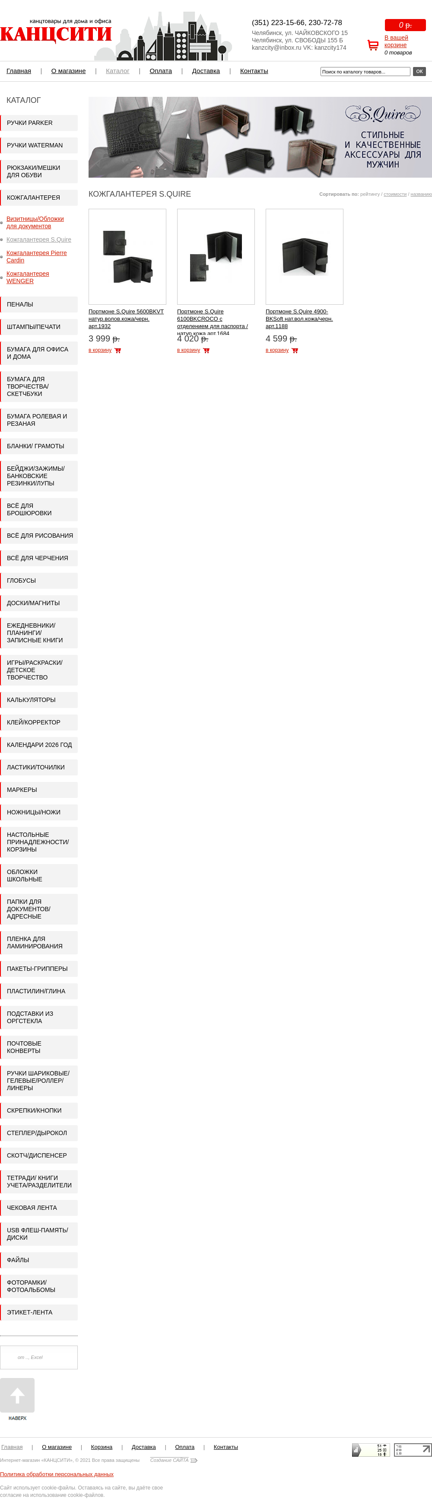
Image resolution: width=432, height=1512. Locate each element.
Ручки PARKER (30, 122)
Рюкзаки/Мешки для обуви (33, 171)
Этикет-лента (29, 1312)
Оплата (160, 70)
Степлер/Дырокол (37, 1132)
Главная (18, 70)
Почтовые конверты (24, 1047)
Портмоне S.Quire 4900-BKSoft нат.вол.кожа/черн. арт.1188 (299, 318)
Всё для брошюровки (29, 509)
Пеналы (20, 304)
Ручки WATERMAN (35, 145)
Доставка (206, 70)
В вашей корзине (396, 41)
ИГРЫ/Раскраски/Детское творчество (35, 670)
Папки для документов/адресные (29, 909)
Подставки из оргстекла (30, 1017)
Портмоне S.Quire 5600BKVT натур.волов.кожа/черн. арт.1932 (126, 318)
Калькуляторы (31, 699)
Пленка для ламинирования (35, 942)
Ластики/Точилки (36, 767)
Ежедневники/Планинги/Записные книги (35, 633)
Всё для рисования (40, 535)
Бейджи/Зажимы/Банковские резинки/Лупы (36, 476)
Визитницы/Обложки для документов (35, 222)
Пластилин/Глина (36, 991)
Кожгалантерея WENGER (27, 277)
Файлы (18, 1260)
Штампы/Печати (33, 326)
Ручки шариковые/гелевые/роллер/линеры (38, 1080)
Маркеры (22, 789)
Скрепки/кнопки (34, 1110)
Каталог (118, 70)
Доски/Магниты (33, 603)
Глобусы (21, 580)
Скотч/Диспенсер (37, 1155)
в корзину (100, 350)
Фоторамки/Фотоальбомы (31, 1286)
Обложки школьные (24, 875)
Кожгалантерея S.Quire (38, 239)
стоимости (395, 194)
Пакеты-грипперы (37, 968)
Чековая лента (32, 1207)
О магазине (68, 70)
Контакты (254, 70)
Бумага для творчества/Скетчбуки (28, 386)
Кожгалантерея (33, 197)
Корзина (102, 1447)
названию (421, 194)
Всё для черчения (37, 558)
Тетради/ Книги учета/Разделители (39, 1181)
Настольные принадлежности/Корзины (38, 842)
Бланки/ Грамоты (35, 446)
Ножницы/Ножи (33, 812)
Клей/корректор (33, 722)
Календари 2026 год (39, 744)
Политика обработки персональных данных (57, 1474)
